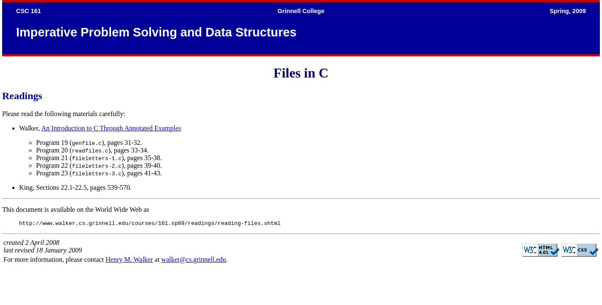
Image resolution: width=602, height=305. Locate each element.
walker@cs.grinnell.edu (193, 260)
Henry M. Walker (129, 260)
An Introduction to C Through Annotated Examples (111, 128)
